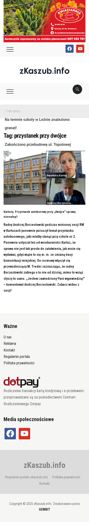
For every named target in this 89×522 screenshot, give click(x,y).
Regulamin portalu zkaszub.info (26, 477)
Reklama (10, 343)
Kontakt (9, 350)
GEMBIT (44, 509)
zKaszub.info (45, 465)
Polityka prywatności (19, 363)
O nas (8, 337)
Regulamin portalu (17, 356)
